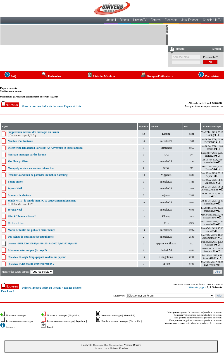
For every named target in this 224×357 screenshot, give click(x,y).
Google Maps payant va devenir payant (43, 257)
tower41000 (209, 258)
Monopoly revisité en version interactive (31, 168)
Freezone (171, 20)
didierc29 (210, 155)
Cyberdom (210, 265)
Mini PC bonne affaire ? (22, 216)
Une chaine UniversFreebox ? (37, 263)
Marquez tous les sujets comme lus (204, 106)
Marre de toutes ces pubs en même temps (31, 230)
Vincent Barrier (132, 345)
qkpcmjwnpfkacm (166, 243)
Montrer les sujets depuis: (28, 271)
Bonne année (15, 181)
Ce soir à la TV (212, 20)
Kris (166, 223)
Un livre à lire (16, 223)
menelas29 (166, 141)
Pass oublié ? (210, 57)
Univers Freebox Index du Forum (41, 106)
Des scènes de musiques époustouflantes (31, 236)
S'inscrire (216, 49)
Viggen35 (166, 174)
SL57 (166, 168)
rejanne (166, 195)
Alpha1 (210, 176)
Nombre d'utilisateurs (20, 141)
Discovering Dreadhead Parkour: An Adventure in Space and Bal (45, 147)
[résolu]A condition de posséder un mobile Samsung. (38, 174)
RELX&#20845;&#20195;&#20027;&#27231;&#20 (47, 243)
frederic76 (166, 250)
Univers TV (139, 20)
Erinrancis (166, 147)
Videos (124, 20)
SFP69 (166, 263)
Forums (155, 20)
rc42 (166, 154)
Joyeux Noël (15, 188)
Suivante (217, 102)
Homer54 (210, 149)
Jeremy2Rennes (209, 189)
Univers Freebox (119, 348)
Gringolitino (166, 257)
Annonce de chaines (19, 195)
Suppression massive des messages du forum (33, 132)
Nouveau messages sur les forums (27, 154)
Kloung (166, 133)
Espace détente (8, 88)
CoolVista (86, 345)
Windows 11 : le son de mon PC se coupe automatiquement (42, 200)
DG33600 (209, 142)
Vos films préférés (18, 161)
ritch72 (210, 231)
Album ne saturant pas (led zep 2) (27, 250)
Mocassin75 (209, 217)
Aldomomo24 (209, 237)
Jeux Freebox (189, 20)
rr (210, 196)
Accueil (111, 20)
